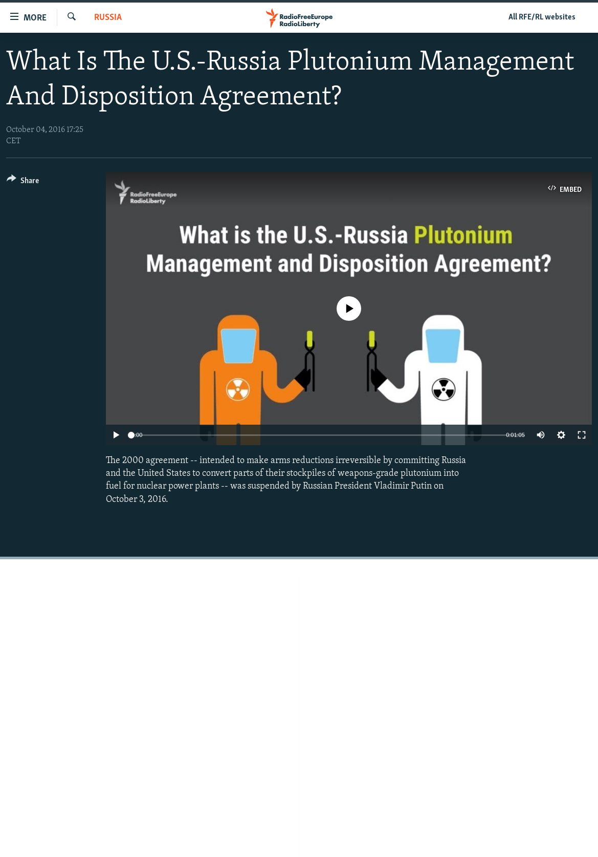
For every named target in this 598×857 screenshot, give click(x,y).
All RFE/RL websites (541, 17)
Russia (108, 18)
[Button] (23, 182)
